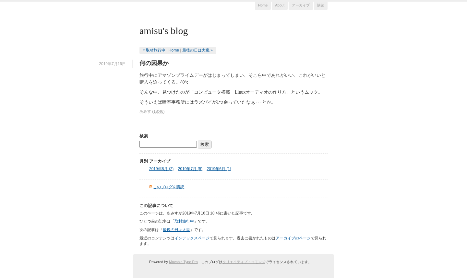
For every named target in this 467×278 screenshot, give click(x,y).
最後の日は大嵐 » (197, 50)
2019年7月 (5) (190, 169)
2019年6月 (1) (219, 169)
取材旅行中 (184, 221)
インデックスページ (192, 238)
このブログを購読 (168, 187)
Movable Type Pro (183, 262)
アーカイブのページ (293, 238)
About (279, 5)
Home (263, 5)
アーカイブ (301, 5)
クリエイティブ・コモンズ (243, 262)
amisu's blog (163, 30)
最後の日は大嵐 (176, 229)
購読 (320, 5)
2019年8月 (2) (161, 169)
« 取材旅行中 (154, 50)
